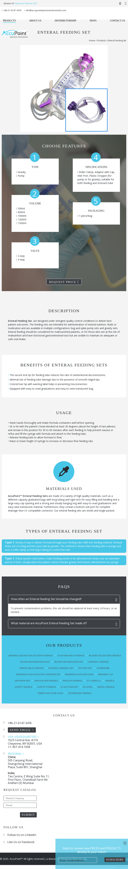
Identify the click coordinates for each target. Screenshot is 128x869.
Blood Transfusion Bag (35, 661)
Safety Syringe (46, 687)
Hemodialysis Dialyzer (79, 674)
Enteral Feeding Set (61, 668)
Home (92, 40)
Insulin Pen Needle (46, 680)
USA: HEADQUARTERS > (23, 737)
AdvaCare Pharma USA (25, 3)
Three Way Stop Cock (50, 693)
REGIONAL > (16, 754)
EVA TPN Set (85, 668)
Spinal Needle (106, 687)
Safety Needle (23, 687)
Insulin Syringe (72, 680)
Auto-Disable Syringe (70, 655)
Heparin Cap (105, 674)
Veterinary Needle (80, 693)
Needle (109, 680)
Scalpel (88, 687)
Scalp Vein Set (69, 687)
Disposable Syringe (32, 668)
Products (101, 40)
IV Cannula (94, 680)
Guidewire (103, 668)
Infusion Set (22, 680)
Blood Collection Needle (105, 655)
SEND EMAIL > (22, 730)
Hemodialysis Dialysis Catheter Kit (38, 674)
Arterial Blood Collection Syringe (30, 655)
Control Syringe (98, 661)
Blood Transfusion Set (68, 661)
